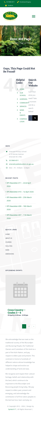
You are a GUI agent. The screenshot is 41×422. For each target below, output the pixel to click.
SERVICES (23, 106)
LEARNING (23, 99)
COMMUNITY (24, 103)
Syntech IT (12, 409)
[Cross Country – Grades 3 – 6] (20, 276)
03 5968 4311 (14, 160)
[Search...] (30, 118)
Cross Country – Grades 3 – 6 (16, 311)
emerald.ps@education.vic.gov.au (21, 164)
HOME (22, 89)
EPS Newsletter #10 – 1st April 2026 (20, 192)
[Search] (35, 118)
